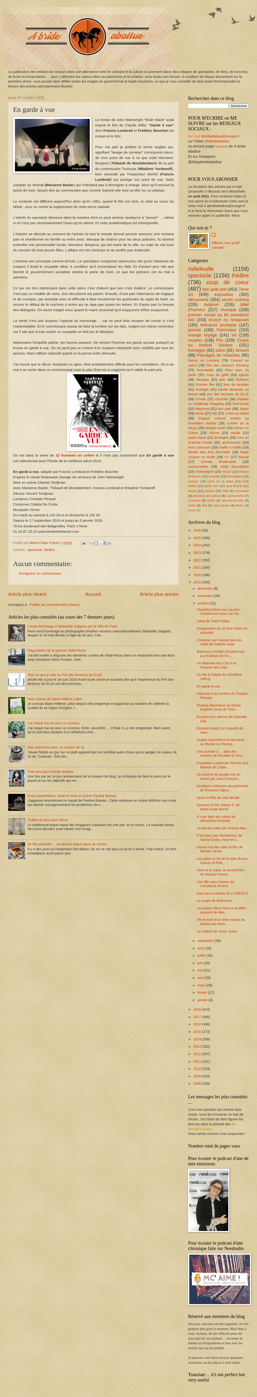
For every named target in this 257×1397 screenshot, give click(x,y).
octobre (203, 603)
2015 (197, 1032)
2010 (197, 1069)
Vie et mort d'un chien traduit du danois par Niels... (221, 922)
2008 (197, 1083)
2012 (197, 1054)
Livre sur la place (220, 481)
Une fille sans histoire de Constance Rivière (215, 884)
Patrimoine (226, 330)
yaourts (209, 491)
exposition (223, 294)
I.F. (227, 457)
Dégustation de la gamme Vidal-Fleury (57, 650)
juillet (201, 955)
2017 (197, 1017)
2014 (197, 1039)
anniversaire (231, 442)
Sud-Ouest (240, 404)
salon (220, 350)
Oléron (214, 433)
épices (244, 375)
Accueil (93, 594)
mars (201, 985)
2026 (197, 530)
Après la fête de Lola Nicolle (218, 798)
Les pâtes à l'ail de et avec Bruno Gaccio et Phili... (222, 861)
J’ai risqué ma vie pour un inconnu (54, 723)
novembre (205, 596)
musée (192, 510)
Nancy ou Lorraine (203, 360)
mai (200, 970)
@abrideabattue (217, 141)
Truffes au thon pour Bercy (48, 820)
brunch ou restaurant (229, 319)
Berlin (240, 505)
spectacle (35, 550)
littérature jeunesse (218, 325)
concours (194, 500)
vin (234, 335)
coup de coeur (227, 282)
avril (201, 978)
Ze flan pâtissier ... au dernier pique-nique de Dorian (67, 844)
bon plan (224, 409)
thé (214, 413)
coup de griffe (217, 375)
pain (222, 379)
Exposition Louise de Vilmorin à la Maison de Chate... (222, 765)
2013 (197, 1046)
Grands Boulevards (218, 462)
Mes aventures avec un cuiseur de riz (56, 747)
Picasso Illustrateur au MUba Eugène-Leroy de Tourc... (219, 707)
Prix (219, 340)
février (202, 992)
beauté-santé (215, 428)
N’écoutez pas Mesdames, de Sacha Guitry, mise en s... (219, 838)
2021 (197, 567)
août (201, 948)
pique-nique (197, 437)
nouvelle (214, 476)
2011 (197, 1061)
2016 (197, 1024)
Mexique (202, 379)
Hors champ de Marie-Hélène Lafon (55, 699)
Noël (225, 491)
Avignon (211, 304)
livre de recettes (236, 384)
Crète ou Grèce (237, 413)
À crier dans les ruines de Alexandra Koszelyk (216, 819)
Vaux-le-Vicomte (232, 500)
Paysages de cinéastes (218, 355)
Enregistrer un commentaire (40, 573)
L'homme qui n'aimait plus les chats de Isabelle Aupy (219, 642)
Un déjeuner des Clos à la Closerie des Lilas (216, 665)
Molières (242, 379)
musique (228, 309)
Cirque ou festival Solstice (218, 343)
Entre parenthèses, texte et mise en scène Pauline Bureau (72, 796)
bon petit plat (214, 289)
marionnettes (198, 466)
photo (199, 413)
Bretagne (222, 437)
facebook (221, 146)
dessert (242, 350)
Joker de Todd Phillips (213, 621)
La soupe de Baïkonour (214, 900)
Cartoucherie (235, 496)
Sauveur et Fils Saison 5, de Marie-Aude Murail (218, 807)
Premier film (205, 384)
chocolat (221, 399)
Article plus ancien (159, 594)
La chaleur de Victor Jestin (217, 931)
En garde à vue (208, 686)
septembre (206, 941)
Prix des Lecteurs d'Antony (227, 365)
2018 (197, 1009)
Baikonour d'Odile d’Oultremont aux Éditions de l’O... (220, 654)
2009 (197, 1076)
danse (192, 491)
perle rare (211, 486)
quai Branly (234, 486)
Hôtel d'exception (234, 466)
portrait (194, 330)
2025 (197, 538)
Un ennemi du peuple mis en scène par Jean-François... (219, 777)
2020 (197, 575)
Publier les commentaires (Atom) (55, 605)
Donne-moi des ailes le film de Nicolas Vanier (220, 849)
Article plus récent (27, 594)
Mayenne (202, 409)
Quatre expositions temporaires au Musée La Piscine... (221, 742)
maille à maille (230, 447)
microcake (242, 491)
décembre (205, 588)
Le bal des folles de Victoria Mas (221, 828)
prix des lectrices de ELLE (228, 394)
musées (195, 340)
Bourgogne (235, 476)
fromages (196, 350)
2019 (197, 582)
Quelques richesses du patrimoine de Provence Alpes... (223, 788)
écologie (202, 389)
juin (200, 963)
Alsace (226, 471)
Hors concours (199, 447)
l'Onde (201, 399)
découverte (198, 299)
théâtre (49, 550)
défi (204, 505)
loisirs (211, 500)
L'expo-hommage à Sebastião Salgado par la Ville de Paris (72, 626)
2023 (197, 553)
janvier (202, 1000)
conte (192, 505)
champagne (204, 471)
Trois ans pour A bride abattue (50, 772)
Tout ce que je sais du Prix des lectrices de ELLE (65, 675)
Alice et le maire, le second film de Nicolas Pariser (220, 872)
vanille (235, 433)
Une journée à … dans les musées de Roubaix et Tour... (221, 754)
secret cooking (235, 299)
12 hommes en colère (75, 455)
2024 (197, 545)
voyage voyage (202, 335)
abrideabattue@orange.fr (220, 136)
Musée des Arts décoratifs (209, 452)
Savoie (243, 457)
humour (193, 481)
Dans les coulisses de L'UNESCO (222, 893)
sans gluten (221, 505)
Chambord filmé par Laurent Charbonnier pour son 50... (219, 612)
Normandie (205, 370)
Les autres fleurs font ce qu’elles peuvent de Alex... (221, 910)
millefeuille (201, 269)
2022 (197, 560)
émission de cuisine (206, 496)
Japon (244, 409)
